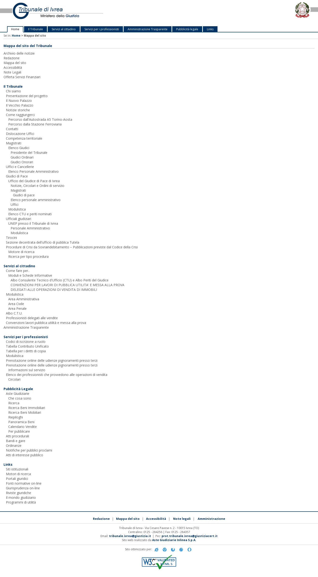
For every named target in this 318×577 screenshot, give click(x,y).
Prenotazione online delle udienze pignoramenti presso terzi (51, 360)
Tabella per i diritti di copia (26, 351)
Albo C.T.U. (14, 313)
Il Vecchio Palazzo (19, 105)
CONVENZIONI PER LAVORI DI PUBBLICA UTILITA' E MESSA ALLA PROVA (67, 285)
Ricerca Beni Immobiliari (26, 407)
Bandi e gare (15, 441)
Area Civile (16, 303)
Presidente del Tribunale (29, 152)
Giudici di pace (24, 195)
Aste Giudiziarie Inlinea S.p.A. (174, 540)
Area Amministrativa (23, 299)
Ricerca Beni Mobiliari (24, 412)
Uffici (14, 204)
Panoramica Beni (21, 422)
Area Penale (17, 308)
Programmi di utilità (21, 502)
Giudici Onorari (22, 162)
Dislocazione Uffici (20, 133)
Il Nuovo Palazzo (19, 100)
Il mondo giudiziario (21, 497)
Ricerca (13, 403)
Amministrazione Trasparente (147, 29)
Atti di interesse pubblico (24, 455)
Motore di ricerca (21, 252)
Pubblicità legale (187, 29)
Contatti (12, 129)
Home (15, 29)
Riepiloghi (15, 417)
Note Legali (12, 72)
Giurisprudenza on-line (23, 488)
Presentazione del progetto (27, 96)
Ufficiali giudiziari (18, 218)
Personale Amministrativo (30, 228)
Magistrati (13, 143)
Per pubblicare (19, 431)
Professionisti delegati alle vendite (32, 318)
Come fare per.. (17, 270)
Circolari (14, 379)
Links (210, 29)
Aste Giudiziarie (17, 393)
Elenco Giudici (18, 148)
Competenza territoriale (24, 138)
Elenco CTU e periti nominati (30, 214)
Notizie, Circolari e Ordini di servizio (37, 185)
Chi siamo (13, 91)
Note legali (182, 519)
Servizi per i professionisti (101, 29)
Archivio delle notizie (19, 53)
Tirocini (11, 237)
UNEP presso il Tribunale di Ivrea (33, 223)
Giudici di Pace (17, 176)
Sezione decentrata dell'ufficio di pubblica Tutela (42, 242)
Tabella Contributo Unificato (27, 346)
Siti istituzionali (17, 469)
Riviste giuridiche (18, 493)
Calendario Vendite (22, 426)
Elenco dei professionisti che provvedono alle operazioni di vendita (56, 374)
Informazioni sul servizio (26, 370)
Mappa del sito (15, 62)
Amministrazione (211, 519)
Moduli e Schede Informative (30, 275)
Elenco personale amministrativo (36, 200)
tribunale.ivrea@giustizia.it (130, 536)
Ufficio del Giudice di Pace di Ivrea (34, 181)
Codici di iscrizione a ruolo (26, 341)
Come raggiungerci (20, 114)
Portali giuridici (17, 478)
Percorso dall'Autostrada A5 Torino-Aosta (40, 119)
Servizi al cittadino (64, 29)
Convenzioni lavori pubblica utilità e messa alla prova (46, 322)
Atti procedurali (17, 436)
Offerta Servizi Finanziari (22, 77)
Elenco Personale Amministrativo (33, 171)
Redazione (12, 58)
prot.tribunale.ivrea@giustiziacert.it (190, 536)
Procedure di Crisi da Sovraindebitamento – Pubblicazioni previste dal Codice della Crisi (72, 247)
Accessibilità (13, 67)
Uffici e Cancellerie (20, 166)
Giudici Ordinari (22, 157)
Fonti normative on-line (24, 483)
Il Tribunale (35, 29)
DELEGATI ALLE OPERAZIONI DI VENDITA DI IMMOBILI (54, 289)
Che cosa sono (19, 398)
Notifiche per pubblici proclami (29, 450)
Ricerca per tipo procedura (28, 256)
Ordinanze (13, 445)
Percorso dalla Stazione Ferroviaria (35, 124)
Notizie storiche (18, 110)
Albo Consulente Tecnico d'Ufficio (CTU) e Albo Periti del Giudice (60, 280)
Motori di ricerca (18, 474)
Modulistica (17, 209)
